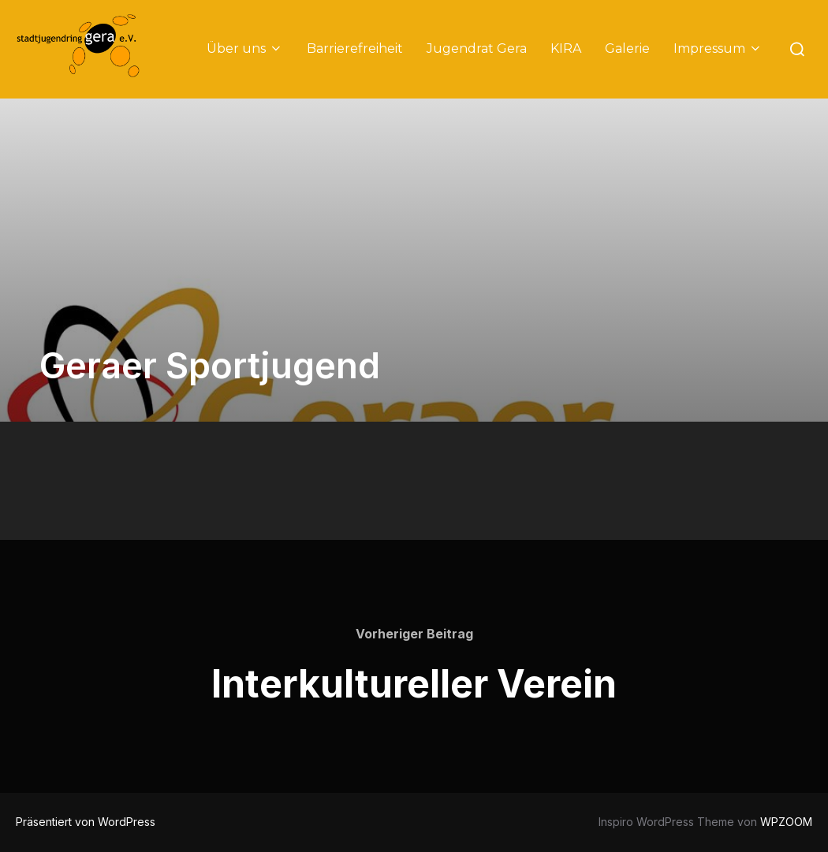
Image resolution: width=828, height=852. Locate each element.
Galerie (627, 48)
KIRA (565, 48)
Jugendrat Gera (477, 48)
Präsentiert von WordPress (85, 821)
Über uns (245, 48)
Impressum (718, 48)
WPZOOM (786, 821)
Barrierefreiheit (355, 48)
